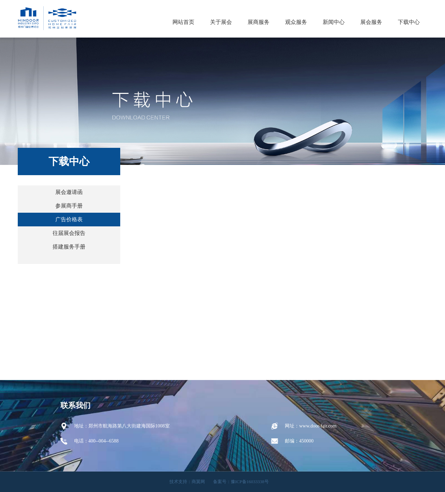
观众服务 (296, 22)
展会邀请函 (69, 192)
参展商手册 (69, 206)
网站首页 (183, 22)
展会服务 (371, 22)
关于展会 (221, 22)
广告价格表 (69, 219)
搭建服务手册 (69, 247)
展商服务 (258, 22)
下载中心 (409, 22)
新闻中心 (334, 22)
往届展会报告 (69, 233)
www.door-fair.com (317, 425)
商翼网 (198, 481)
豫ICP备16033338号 (250, 481)
